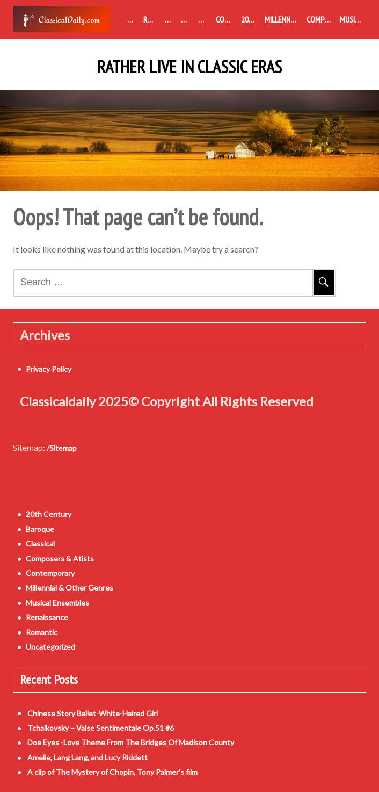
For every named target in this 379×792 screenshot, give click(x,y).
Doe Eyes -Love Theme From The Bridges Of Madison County (130, 742)
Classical (187, 19)
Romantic (205, 19)
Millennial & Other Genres (283, 19)
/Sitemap (62, 447)
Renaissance (152, 19)
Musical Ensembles (353, 19)
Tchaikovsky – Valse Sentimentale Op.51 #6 (100, 727)
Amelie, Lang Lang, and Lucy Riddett (87, 757)
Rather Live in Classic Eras (189, 67)
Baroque (171, 19)
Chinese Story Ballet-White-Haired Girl (92, 713)
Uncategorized (50, 646)
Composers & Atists (321, 19)
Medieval (133, 19)
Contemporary (226, 19)
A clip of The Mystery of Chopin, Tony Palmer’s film (112, 771)
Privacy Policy (48, 368)
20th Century (250, 19)
